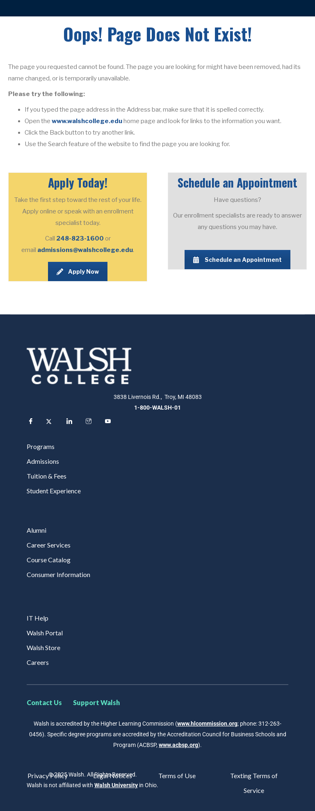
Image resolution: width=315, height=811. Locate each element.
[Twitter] (49, 422)
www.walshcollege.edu (87, 121)
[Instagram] (87, 422)
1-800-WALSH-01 (157, 407)
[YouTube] (107, 422)
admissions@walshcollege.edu (85, 250)
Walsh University (116, 785)
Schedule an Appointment (237, 259)
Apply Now (78, 271)
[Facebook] (30, 422)
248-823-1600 (80, 238)
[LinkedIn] (68, 422)
